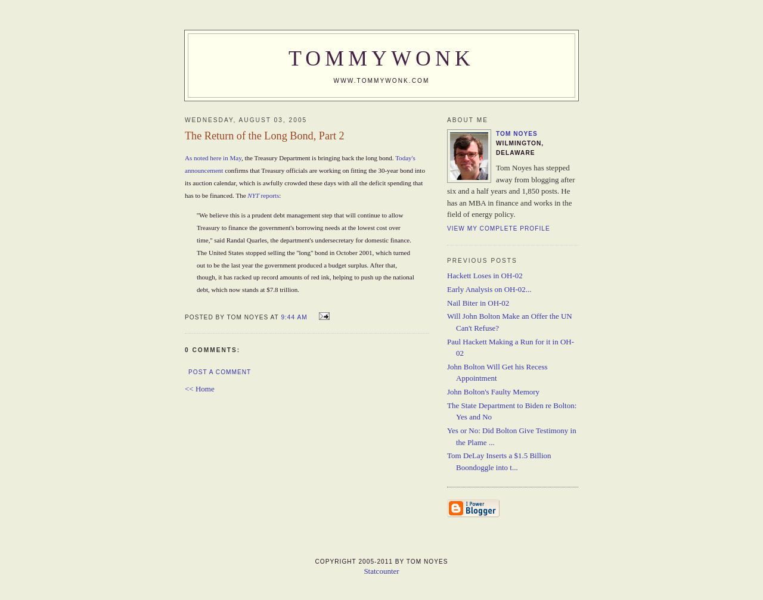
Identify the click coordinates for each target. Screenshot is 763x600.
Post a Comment (219, 372)
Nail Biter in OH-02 (478, 303)
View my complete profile (498, 228)
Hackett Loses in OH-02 (485, 275)
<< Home (200, 388)
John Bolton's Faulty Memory (493, 391)
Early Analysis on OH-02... (489, 289)
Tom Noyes (517, 133)
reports (263, 195)
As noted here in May (213, 157)
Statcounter (381, 571)
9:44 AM (294, 317)
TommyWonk (381, 58)
